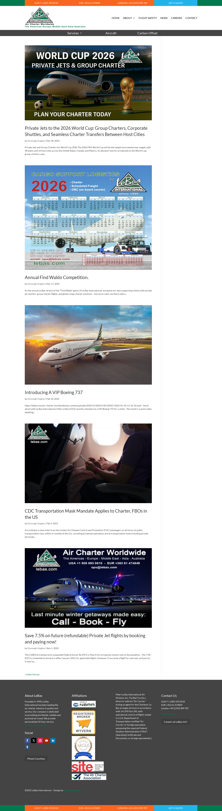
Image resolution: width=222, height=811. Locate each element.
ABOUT (127, 17)
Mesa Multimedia (72, 790)
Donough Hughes (36, 140)
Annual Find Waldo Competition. (57, 277)
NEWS (163, 17)
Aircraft (110, 33)
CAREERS (176, 17)
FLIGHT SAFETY (148, 17)
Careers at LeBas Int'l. (176, 721)
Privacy (28, 725)
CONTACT (191, 17)
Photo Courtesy (36, 758)
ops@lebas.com (169, 713)
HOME (116, 17)
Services (73, 33)
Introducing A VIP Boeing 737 (54, 392)
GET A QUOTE (176, 3)
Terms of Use (40, 725)
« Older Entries (32, 674)
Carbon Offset (147, 33)
